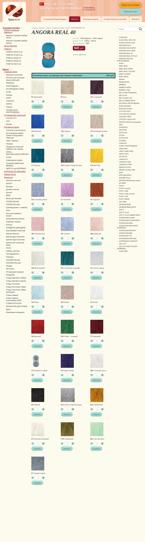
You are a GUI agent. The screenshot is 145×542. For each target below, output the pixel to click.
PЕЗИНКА (10, 83)
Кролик (9, 124)
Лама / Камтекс (12, 141)
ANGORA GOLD (125, 45)
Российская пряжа (11, 127)
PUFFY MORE (124, 199)
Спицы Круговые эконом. (16, 281)
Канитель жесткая (13, 180)
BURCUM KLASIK (125, 109)
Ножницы (10, 257)
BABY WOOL (124, 77)
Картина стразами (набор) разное (16, 42)
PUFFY (121, 186)
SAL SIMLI (123, 202)
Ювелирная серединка (15, 312)
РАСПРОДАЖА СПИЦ (15, 89)
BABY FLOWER (124, 74)
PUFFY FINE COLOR (126, 194)
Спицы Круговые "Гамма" (16, 278)
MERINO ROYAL (125, 167)
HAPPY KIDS (124, 154)
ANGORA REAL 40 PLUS (128, 56)
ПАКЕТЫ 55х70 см (13, 64)
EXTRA (121, 135)
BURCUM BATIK (125, 106)
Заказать (37, 106)
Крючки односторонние (15, 240)
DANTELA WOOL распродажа (130, 122)
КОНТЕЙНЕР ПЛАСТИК (15, 231)
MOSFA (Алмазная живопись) (11, 31)
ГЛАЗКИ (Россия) (13, 204)
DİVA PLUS (123, 133)
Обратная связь (130, 11)
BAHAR (122, 79)
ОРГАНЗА (10, 269)
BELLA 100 (123, 95)
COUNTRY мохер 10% (127, 119)
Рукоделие (10, 275)
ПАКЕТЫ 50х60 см (13, 58)
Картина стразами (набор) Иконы (16, 36)
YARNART (10, 101)
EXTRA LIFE (123, 138)
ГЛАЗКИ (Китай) (12, 202)
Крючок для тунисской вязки (15, 244)
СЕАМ (8, 157)
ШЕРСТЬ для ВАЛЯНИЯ (16, 169)
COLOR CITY (11, 118)
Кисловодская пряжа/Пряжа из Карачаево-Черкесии (14, 135)
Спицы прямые (12, 295)
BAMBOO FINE (124, 90)
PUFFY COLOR (124, 188)
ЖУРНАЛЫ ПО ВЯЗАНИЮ (15, 172)
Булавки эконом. (12, 189)
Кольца (9, 225)
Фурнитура (8, 178)
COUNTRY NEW (125, 117)
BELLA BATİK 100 (125, 98)
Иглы (8, 210)
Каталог (74, 19)
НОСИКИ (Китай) (13, 260)
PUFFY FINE (123, 191)
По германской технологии (15, 115)
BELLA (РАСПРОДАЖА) (128, 93)
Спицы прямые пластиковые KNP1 (14, 299)
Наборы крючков (13, 251)
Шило (8, 309)
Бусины (9, 193)
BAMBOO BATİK (125, 87)
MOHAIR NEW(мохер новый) (129, 180)
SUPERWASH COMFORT (128, 241)
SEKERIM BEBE (125, 204)
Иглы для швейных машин (13, 214)
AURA (121, 63)
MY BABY (122, 183)
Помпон (9, 107)
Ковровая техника (13, 222)
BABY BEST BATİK (126, 69)
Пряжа (48, 28)
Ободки (9, 266)
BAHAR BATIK (124, 82)
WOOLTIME (123, 251)
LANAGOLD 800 (125, 162)
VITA (8, 121)
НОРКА (9, 104)
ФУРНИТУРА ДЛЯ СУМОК (16, 306)
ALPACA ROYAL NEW (127, 43)
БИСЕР (9, 184)
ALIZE (68, 28)
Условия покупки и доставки (115, 19)
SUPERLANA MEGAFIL (127, 230)
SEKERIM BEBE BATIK (127, 207)
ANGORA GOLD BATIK (127, 48)
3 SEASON (123, 37)
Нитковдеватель (12, 254)
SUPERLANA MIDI (125, 233)
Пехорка (9, 144)
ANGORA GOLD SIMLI (127, 50)
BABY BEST (123, 66)
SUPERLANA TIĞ (125, 236)
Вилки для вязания (13, 198)
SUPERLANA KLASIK (127, 218)
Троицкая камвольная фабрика (15, 164)
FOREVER (123, 143)
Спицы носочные (13, 284)
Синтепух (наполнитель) (16, 130)
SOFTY (121, 210)
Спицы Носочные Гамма (16, 287)
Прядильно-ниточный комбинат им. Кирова (14, 148)
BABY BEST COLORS (127, 71)
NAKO (8, 98)
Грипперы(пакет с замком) (16, 208)
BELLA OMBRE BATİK (127, 101)
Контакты (135, 19)
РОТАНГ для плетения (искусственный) (15, 79)
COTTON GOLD (125, 111)
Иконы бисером (10, 46)
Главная (35, 28)
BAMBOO (122, 85)
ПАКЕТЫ (7, 49)
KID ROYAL (123, 156)
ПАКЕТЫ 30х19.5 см (14, 52)
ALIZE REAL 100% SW (127, 40)
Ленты (8, 248)
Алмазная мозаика (11, 28)
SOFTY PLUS (124, 212)
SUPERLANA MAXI (126, 223)
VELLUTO (122, 244)
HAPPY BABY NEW (126, 151)
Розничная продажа (91, 19)
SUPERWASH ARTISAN (127, 238)
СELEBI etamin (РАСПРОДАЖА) (12, 111)
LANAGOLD (123, 159)
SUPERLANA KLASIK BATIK (129, 220)
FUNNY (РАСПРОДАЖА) (128, 146)
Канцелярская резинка (15, 219)
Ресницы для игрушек (15, 272)
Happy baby (123, 148)
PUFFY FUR (123, 196)
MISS (121, 172)
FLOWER (122, 140)
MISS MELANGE (125, 175)
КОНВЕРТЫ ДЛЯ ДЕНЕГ (16, 228)
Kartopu (9, 95)
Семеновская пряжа (14, 160)
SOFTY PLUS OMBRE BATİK (129, 215)
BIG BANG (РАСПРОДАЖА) (129, 103)
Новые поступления (130, 5)
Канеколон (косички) (14, 75)
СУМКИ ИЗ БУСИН (13, 303)
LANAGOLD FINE (125, 164)
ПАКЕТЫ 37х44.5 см (14, 55)
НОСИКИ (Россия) (13, 263)
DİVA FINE (123, 130)
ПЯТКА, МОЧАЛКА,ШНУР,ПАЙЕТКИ (17, 153)
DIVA (121, 125)
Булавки (9, 187)
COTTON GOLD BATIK (127, 114)
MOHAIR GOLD (124, 178)
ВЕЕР (8, 195)
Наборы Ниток (10, 174)
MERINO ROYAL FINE (127, 170)
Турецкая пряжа (58, 28)
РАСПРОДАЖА (12, 86)
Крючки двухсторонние (15, 237)
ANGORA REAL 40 (126, 53)
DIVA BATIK (123, 127)
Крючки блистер (12, 234)
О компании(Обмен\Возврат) (54, 19)
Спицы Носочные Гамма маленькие (16, 291)
